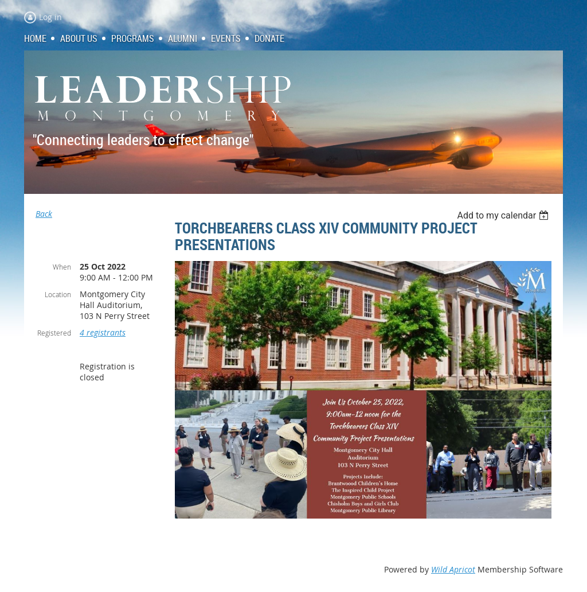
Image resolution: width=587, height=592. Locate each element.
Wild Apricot (453, 569)
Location (58, 294)
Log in (50, 16)
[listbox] (504, 215)
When (62, 266)
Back (44, 213)
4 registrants (103, 332)
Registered (54, 332)
